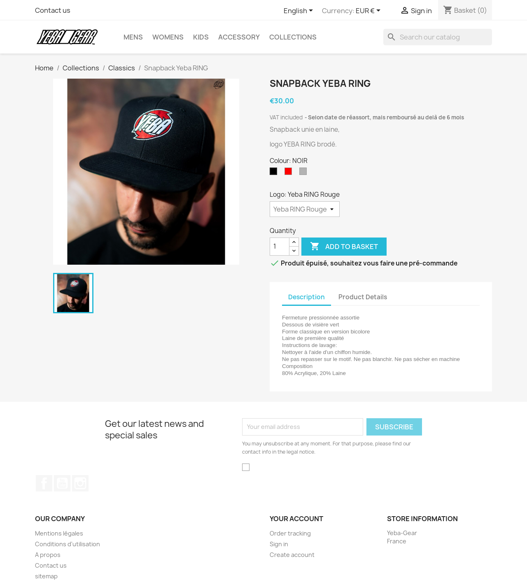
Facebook (44, 483)
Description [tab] (306, 297)
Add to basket (344, 246)
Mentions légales (59, 533)
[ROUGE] (289, 173)
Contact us (52, 10)
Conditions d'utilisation (67, 544)
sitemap (46, 576)
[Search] (437, 37)
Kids (201, 37)
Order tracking (290, 533)
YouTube (62, 483)
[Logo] (305, 209)
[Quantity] (279, 247)
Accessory (239, 37)
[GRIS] (304, 173)
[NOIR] (275, 173)
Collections (293, 37)
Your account (296, 518)
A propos (48, 555)
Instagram (80, 483)
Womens (168, 37)
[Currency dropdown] (369, 11)
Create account (292, 555)
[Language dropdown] (300, 11)
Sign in (279, 544)
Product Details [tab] (362, 297)
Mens (133, 37)
